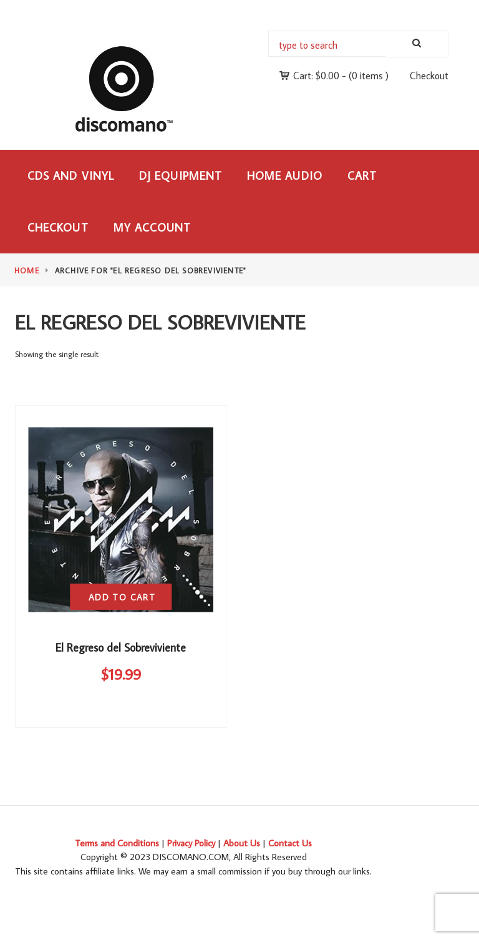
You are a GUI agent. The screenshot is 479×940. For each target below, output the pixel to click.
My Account (152, 227)
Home (26, 270)
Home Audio (284, 176)
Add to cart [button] (122, 597)
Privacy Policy (191, 843)
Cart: (316, 75)
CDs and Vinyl (70, 176)
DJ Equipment (180, 176)
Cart (362, 176)
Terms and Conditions (117, 843)
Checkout (429, 75)
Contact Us (290, 843)
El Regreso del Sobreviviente (121, 647)
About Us (241, 843)
